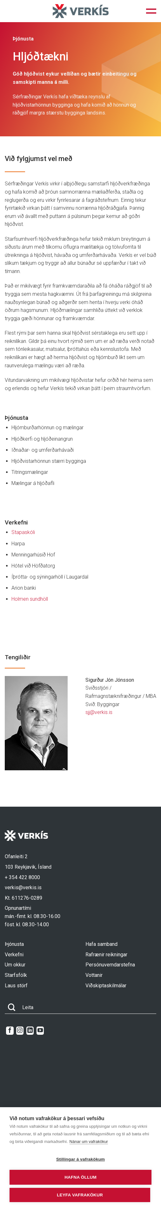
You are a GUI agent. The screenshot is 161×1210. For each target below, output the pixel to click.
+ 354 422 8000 (22, 877)
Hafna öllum (80, 1177)
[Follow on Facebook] (9, 1031)
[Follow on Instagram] (19, 1031)
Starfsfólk (16, 975)
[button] (151, 11)
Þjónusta (14, 944)
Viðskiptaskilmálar (105, 986)
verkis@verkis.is (23, 887)
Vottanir (94, 975)
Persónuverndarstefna (110, 965)
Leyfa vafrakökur (80, 1195)
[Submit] (12, 1008)
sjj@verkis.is (98, 712)
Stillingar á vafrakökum (80, 1159)
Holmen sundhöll (29, 599)
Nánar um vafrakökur (89, 1141)
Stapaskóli (23, 532)
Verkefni (14, 955)
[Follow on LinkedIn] (30, 1031)
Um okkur (15, 965)
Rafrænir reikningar (106, 955)
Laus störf (16, 986)
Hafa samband (101, 944)
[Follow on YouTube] (40, 1031)
